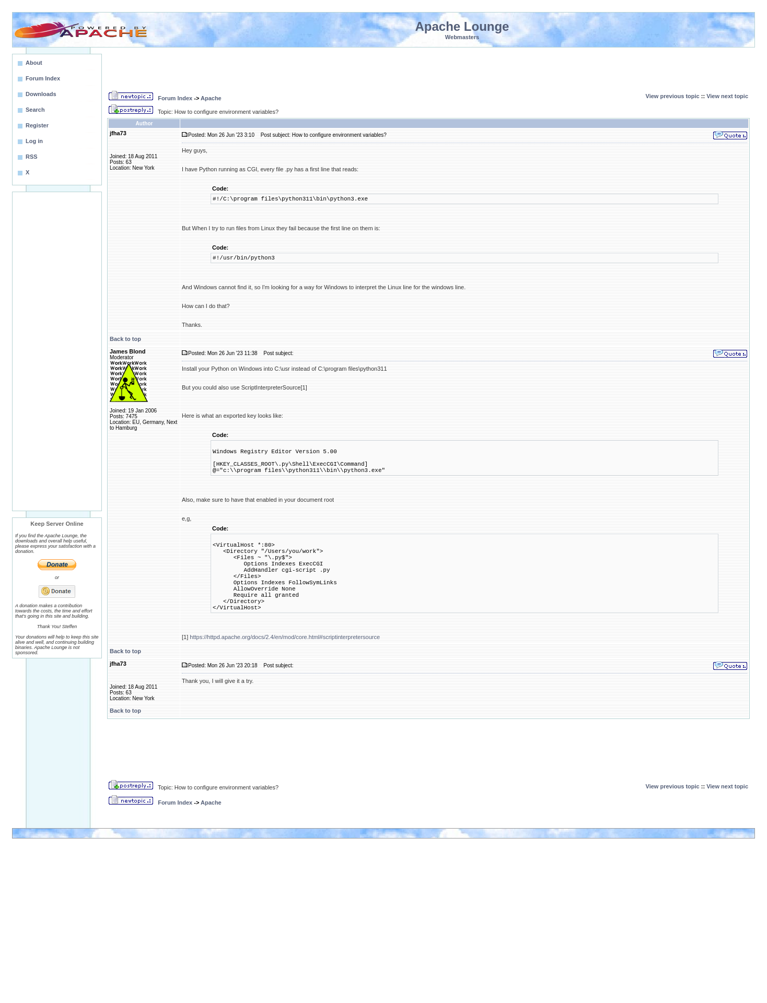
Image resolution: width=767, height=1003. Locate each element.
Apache (211, 98)
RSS (32, 157)
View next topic (727, 96)
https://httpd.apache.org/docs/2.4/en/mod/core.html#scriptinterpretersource (285, 637)
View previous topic (673, 96)
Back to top (125, 339)
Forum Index (175, 98)
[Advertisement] (57, 351)
